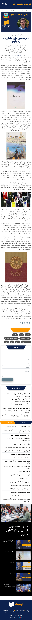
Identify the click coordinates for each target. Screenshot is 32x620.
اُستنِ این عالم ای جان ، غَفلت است (22, 458)
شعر (17, 342)
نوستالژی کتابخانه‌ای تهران (9, 541)
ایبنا (22, 5)
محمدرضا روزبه (26, 342)
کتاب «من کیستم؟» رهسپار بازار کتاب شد (20, 454)
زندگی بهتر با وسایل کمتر (24, 478)
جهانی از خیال (12, 563)
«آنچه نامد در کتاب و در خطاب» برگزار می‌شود (19, 475)
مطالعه (15, 335)
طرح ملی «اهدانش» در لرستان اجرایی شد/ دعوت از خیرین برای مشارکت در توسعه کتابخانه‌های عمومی (15, 416)
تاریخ (6, 342)
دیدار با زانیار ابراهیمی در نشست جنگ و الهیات (9, 585)
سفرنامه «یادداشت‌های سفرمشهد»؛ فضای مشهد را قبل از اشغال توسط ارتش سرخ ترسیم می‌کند (17, 431)
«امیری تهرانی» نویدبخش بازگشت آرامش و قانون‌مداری (17, 451)
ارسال (7, 379)
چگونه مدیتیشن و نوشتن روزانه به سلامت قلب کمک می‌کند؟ (17, 405)
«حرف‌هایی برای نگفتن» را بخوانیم (16, 40)
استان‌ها (22, 10)
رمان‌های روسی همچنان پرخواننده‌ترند (20, 399)
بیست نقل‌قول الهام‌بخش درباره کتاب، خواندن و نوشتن (16, 408)
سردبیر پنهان (12, 574)
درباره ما (17, 611)
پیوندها (12, 611)
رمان (12, 342)
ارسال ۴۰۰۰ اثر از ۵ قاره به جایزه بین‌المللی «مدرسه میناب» (17, 427)
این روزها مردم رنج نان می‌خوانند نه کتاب (20, 485)
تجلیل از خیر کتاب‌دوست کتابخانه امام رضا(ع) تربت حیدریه (17, 411)
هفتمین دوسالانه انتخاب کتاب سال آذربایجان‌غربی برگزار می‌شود (17, 462)
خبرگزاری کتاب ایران (15, 55)
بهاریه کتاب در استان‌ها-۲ (16, 35)
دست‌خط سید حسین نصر (24, 471)
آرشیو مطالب (28, 611)
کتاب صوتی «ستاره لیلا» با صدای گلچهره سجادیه (19, 482)
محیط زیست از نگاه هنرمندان (8, 552)
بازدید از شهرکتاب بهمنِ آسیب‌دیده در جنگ (20, 435)
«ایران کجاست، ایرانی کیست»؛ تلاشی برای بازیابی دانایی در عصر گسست (17, 467)
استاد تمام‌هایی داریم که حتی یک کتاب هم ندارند (17, 394)
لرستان (28, 335)
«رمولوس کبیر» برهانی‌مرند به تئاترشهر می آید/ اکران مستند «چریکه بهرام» (16, 500)
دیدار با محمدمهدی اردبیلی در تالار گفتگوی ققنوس (17, 530)
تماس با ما (22, 611)
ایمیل (28, 364)
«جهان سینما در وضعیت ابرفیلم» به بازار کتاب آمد (19, 489)
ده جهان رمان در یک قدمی (22, 396)
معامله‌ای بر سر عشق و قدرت (22, 401)
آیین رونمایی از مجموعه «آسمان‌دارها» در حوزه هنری (18, 496)
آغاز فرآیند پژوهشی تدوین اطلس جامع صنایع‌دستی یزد (17, 447)
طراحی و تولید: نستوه (16, 617)
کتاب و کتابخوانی (25, 338)
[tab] (23, 422)
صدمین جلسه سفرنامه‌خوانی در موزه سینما (20, 492)
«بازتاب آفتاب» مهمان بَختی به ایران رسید (20, 444)
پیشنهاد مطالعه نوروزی (11, 338)
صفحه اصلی (28, 10)
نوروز (21, 335)
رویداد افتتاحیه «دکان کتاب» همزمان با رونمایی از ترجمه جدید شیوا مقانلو (17, 439)
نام (29, 356)
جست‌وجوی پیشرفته (5, 611)
